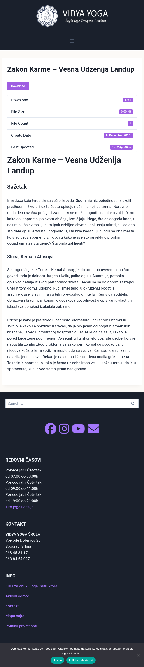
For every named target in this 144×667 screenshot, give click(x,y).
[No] (138, 655)
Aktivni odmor (17, 596)
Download (18, 86)
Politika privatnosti (21, 626)
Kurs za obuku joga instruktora (31, 586)
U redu (57, 660)
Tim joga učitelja (19, 507)
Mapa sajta (14, 616)
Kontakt (12, 606)
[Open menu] (72, 40)
